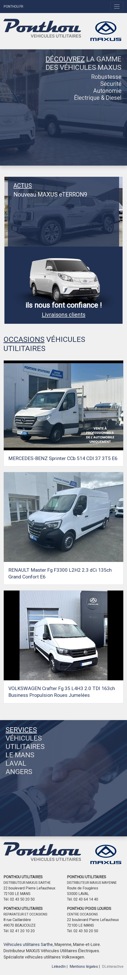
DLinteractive (113, 966)
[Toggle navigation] (116, 6)
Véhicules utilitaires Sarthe (28, 944)
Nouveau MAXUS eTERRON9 (50, 194)
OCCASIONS (23, 339)
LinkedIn (59, 966)
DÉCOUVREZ (65, 59)
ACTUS (22, 185)
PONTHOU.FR (13, 6)
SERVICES (21, 730)
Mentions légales (84, 966)
